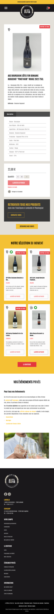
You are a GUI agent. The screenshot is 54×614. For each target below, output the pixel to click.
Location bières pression (9, 570)
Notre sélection (7, 556)
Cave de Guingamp (8, 593)
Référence (11, 103)
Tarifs (5, 550)
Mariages (8, 420)
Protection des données (38, 603)
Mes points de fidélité (9, 540)
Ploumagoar (15, 400)
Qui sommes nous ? (8, 587)
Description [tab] (10, 114)
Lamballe (7, 400)
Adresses (6, 533)
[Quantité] (26, 176)
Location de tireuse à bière (13, 423)
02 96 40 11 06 (10, 513)
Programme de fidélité (9, 553)
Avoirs (5, 530)
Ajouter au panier (19, 183)
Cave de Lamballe (8, 590)
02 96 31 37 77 (10, 504)
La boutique (27, 364)
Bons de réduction (8, 536)
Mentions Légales (31, 606)
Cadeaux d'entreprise (9, 567)
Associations (9, 417)
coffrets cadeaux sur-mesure (28, 411)
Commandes (7, 526)
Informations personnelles (10, 523)
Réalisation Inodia (28, 603)
